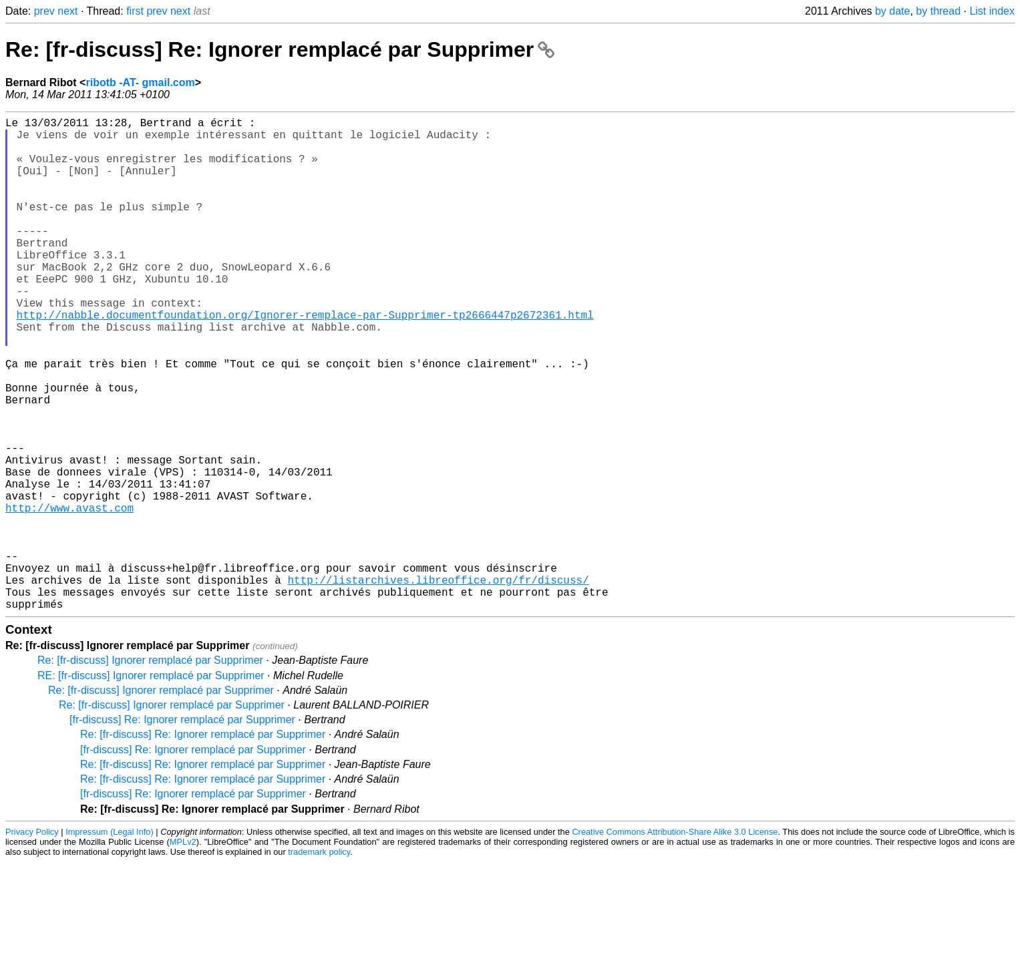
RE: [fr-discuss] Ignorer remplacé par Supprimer (151, 784)
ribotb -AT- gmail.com (140, 82)
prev (44, 11)
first (135, 11)
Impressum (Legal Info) (109, 941)
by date (892, 11)
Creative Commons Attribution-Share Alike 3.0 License (675, 941)
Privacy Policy (32, 941)
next (67, 11)
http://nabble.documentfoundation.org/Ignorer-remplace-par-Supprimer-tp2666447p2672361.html (305, 360)
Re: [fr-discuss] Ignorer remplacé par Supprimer (150, 769)
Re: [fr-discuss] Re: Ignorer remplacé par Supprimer (279, 49)
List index (992, 11)
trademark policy (319, 961)
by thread (938, 11)
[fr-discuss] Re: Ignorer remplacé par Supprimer (182, 828)
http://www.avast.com (69, 595)
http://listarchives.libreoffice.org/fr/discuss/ (437, 683)
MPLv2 (183, 951)
